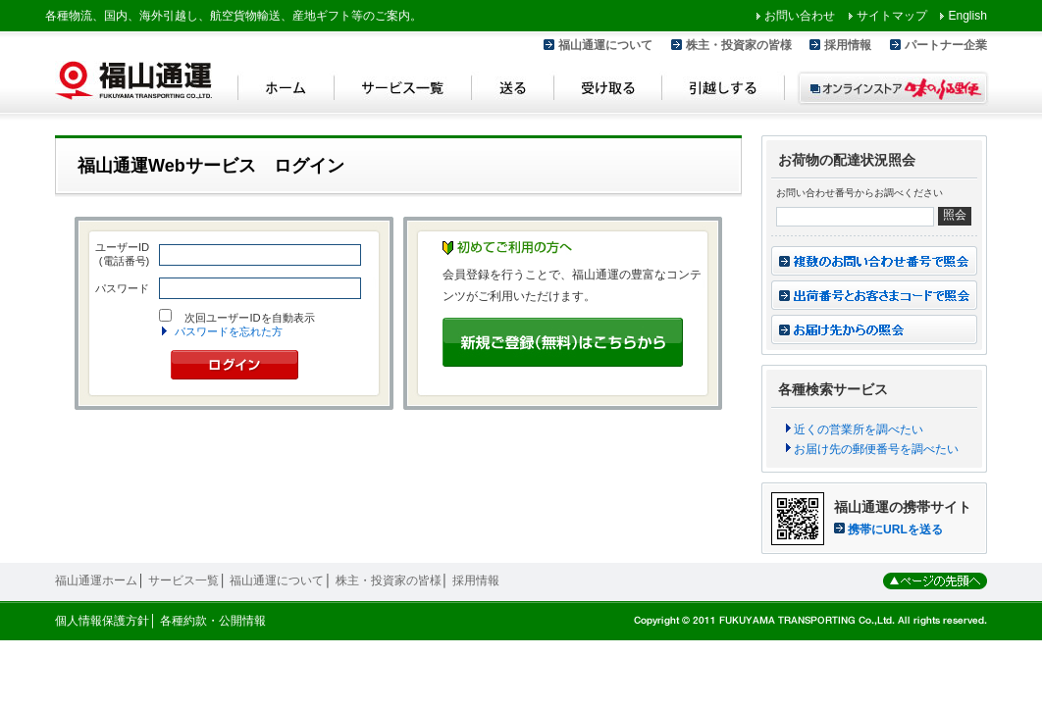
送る (513, 91)
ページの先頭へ (935, 581)
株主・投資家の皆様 (739, 45)
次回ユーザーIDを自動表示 (249, 318)
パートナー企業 (946, 45)
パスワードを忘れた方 (229, 331)
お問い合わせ (799, 16)
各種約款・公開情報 (213, 621)
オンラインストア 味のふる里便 (893, 88)
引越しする (723, 91)
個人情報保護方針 (102, 621)
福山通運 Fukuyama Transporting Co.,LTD (133, 80)
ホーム (286, 91)
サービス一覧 (403, 91)
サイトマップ (892, 16)
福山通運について (605, 45)
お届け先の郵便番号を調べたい (876, 449)
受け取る (608, 91)
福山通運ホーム (96, 580)
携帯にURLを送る (895, 529)
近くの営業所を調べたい (858, 429)
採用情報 (847, 45)
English (967, 16)
